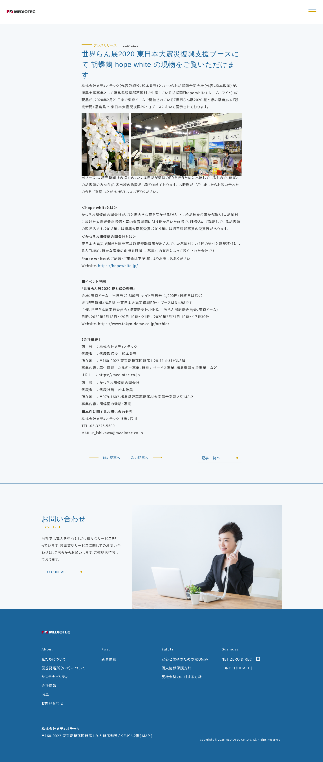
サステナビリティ (55, 676)
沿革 (45, 694)
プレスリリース (105, 45)
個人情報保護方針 (177, 667)
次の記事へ (140, 457)
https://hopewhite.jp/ (118, 265)
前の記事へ (111, 457)
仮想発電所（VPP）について (63, 667)
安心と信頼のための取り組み (185, 659)
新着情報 (109, 659)
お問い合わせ (53, 703)
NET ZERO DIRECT (238, 659)
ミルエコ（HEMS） (236, 667)
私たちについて (54, 659)
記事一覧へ (210, 457)
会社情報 (49, 685)
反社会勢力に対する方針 (182, 676)
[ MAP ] (146, 735)
